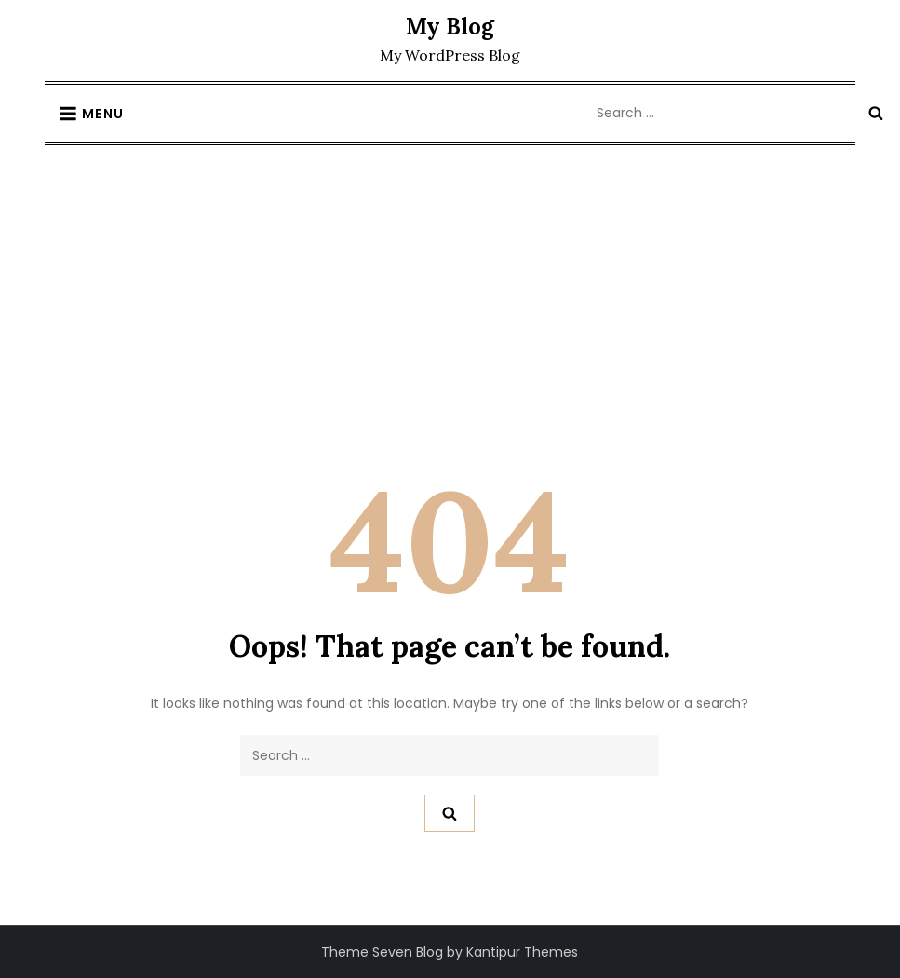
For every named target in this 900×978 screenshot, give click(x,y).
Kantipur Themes (522, 952)
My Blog (450, 26)
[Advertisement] (450, 285)
